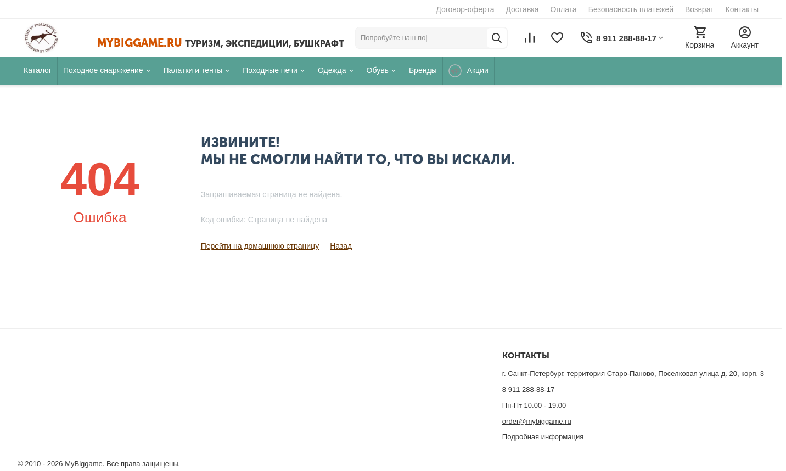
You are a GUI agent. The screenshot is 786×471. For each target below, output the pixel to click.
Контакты (742, 9)
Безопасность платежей (630, 9)
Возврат (699, 9)
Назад (341, 246)
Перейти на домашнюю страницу (260, 246)
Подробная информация (542, 437)
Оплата (564, 9)
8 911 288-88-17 (528, 389)
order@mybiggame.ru (536, 421)
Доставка (522, 9)
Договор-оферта (465, 9)
